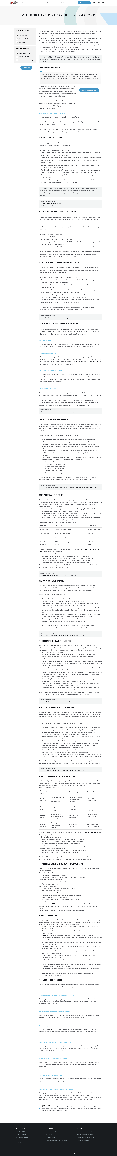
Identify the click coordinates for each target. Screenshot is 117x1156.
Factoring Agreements (21, 1134)
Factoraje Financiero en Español (85, 1131)
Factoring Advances (20, 1131)
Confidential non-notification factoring (54, 893)
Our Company (65, 2)
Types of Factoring (40, 2)
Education (79, 1143)
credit (98, 857)
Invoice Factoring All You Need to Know (55, 1131)
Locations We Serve (51, 1143)
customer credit (59, 685)
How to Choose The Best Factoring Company (57, 1140)
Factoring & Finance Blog (83, 1140)
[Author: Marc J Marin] (40, 1108)
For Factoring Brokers (51, 1137)
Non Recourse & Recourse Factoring (24, 1140)
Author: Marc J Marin (46, 1105)
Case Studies (19, 1143)
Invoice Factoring (27, 2)
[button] (28, 3)
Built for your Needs (53, 2)
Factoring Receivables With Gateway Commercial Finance (61, 863)
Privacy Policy (74, 1153)
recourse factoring (56, 1046)
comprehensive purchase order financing (52, 193)
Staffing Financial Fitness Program (85, 1137)
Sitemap (81, 1153)
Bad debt (45, 935)
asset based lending (91, 832)
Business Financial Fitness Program (85, 1134)
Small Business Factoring (22, 1137)
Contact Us (49, 1134)
